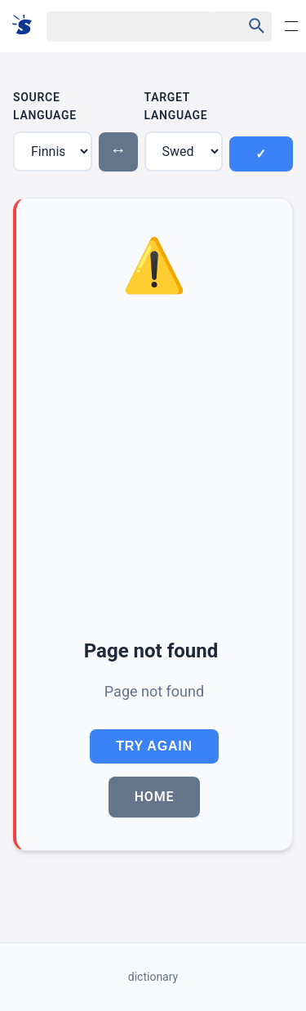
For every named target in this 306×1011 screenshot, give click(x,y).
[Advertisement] (153, 469)
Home (155, 796)
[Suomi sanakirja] (27, 26)
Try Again (154, 746)
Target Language (176, 106)
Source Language (45, 106)
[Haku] (130, 26)
